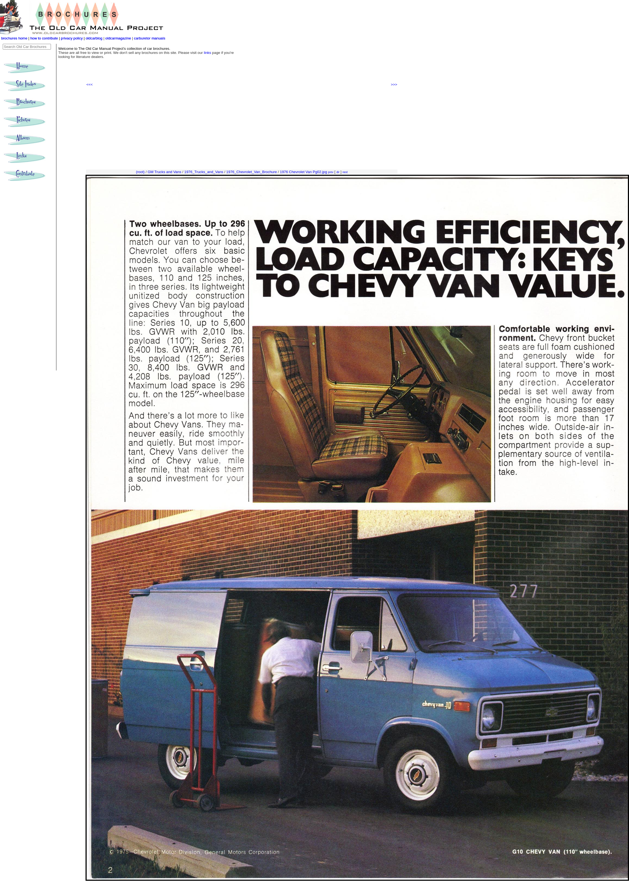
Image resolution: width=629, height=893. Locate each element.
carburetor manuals (149, 38)
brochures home (14, 38)
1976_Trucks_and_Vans (203, 172)
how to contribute (44, 38)
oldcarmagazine (118, 38)
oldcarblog (94, 38)
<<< (89, 84)
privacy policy (72, 38)
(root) (140, 172)
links (207, 53)
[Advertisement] (242, 128)
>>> (394, 84)
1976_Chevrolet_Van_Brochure (251, 172)
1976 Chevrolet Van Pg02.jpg (303, 172)
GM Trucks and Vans (164, 172)
